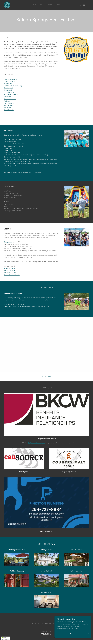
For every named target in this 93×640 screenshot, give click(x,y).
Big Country (8, 83)
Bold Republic (8, 88)
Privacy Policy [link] (37, 623)
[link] (7, 5)
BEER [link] (42, 5)
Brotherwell (8, 90)
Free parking (8, 242)
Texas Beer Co (9, 110)
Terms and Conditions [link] (52, 623)
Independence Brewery (11, 94)
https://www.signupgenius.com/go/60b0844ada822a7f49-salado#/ (26, 306)
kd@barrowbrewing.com (36, 443)
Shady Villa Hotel (10, 270)
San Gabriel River (9, 103)
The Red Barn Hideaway (12, 275)
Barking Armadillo (10, 81)
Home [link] (34, 5)
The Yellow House (10, 273)
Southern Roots (9, 105)
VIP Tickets (7, 139)
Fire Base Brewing (10, 92)
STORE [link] (50, 5)
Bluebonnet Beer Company (13, 86)
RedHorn (7, 101)
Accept (72, 633)
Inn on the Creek (9, 268)
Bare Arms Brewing (10, 79)
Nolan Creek (8, 97)
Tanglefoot (7, 108)
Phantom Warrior (10, 99)
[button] (58, 5)
